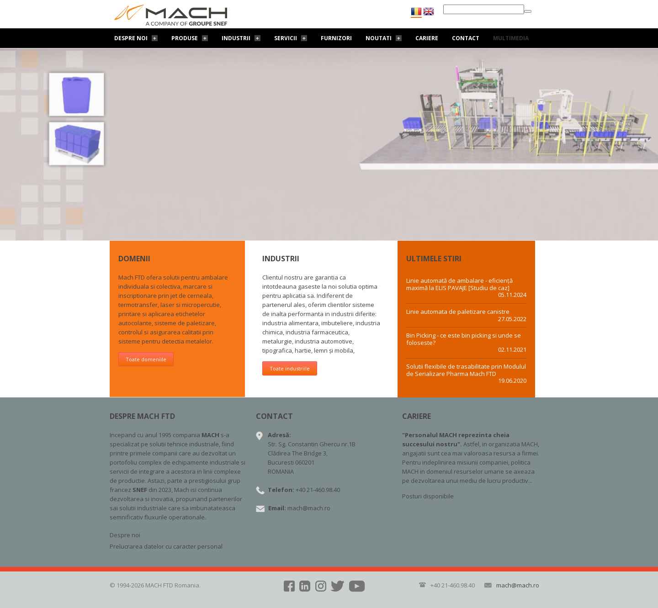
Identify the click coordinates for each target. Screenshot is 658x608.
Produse (184, 38)
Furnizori (336, 38)
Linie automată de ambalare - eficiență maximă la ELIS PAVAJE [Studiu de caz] (459, 284)
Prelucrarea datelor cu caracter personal (166, 546)
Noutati (379, 38)
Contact (465, 38)
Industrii (236, 38)
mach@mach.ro (308, 508)
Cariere (426, 38)
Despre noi (131, 38)
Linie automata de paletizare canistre (457, 312)
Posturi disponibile (428, 496)
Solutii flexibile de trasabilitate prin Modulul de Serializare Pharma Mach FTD (466, 370)
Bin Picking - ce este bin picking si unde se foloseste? (463, 339)
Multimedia (511, 38)
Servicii (285, 38)
